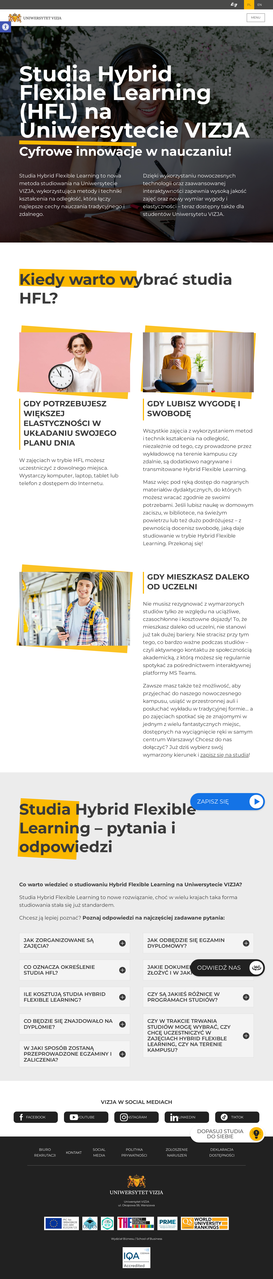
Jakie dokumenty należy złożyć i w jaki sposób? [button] (184, 970)
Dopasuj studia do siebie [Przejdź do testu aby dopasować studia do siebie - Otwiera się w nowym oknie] (220, 1133)
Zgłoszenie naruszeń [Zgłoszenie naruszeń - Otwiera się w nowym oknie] (177, 1153)
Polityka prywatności (134, 1153)
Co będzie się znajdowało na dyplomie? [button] (68, 1024)
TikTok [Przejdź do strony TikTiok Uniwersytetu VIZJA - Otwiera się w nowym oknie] (237, 1118)
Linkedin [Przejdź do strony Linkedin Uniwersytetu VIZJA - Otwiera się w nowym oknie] (186, 1118)
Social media (99, 1153)
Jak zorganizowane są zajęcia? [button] (59, 943)
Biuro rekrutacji (45, 1153)
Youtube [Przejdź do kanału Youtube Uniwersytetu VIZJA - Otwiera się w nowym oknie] (86, 1118)
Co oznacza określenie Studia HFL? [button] (59, 970)
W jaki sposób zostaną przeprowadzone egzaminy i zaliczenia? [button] (68, 1054)
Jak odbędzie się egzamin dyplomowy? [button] (186, 943)
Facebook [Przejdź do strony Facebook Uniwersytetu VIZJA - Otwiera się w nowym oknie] (35, 1118)
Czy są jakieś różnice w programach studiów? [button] (183, 997)
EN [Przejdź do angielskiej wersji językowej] (259, 5)
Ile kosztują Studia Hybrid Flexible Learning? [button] (65, 997)
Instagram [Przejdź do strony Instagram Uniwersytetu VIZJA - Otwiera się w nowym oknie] (136, 1118)
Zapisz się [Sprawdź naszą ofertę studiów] (213, 801)
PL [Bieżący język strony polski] (248, 5)
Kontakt (74, 1153)
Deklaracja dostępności (222, 1153)
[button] (5, 26)
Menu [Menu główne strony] (255, 18)
